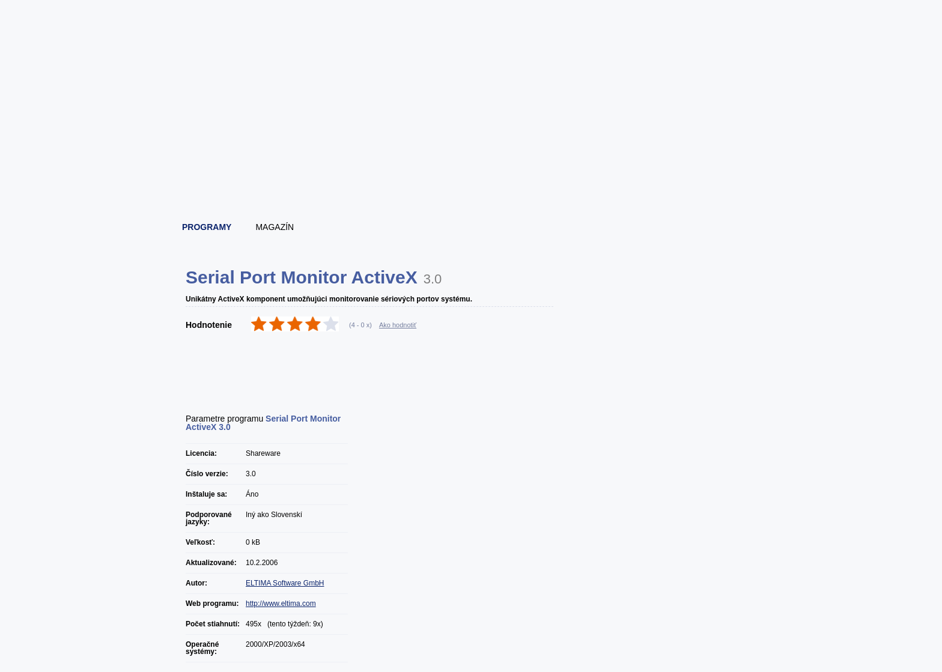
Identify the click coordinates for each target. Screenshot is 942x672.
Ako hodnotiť (397, 324)
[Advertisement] (471, 177)
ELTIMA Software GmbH (285, 583)
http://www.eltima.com (281, 603)
